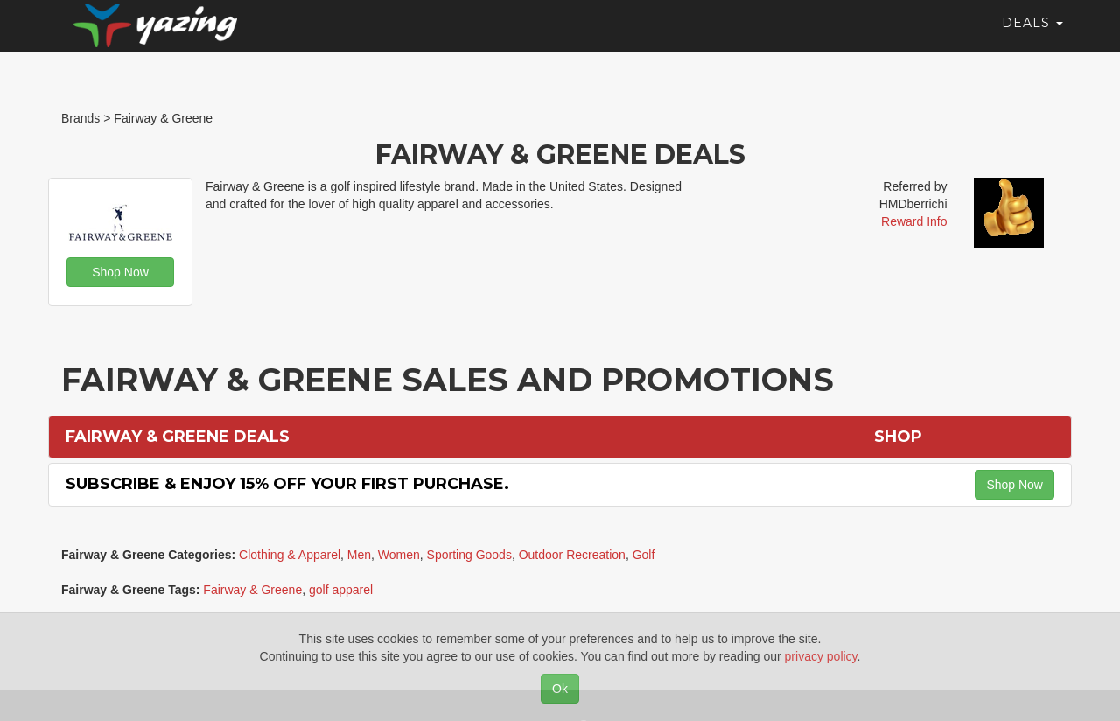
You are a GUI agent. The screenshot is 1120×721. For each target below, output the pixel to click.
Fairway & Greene (252, 590)
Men (359, 555)
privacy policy (821, 656)
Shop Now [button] (120, 272)
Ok (560, 689)
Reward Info (914, 221)
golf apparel (341, 590)
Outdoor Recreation (572, 555)
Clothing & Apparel (289, 555)
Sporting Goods (469, 555)
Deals (1032, 39)
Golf (644, 555)
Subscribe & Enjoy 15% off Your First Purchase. (287, 484)
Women (399, 555)
